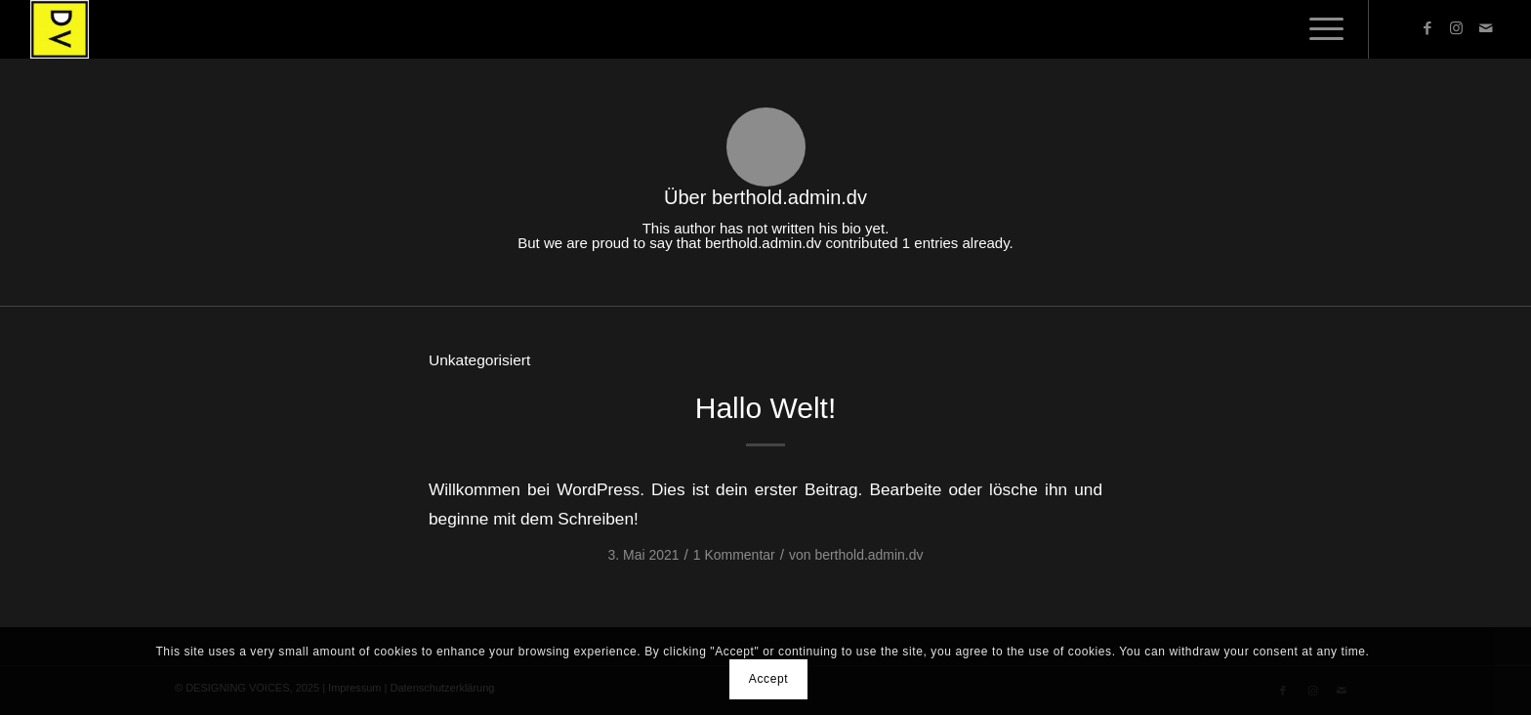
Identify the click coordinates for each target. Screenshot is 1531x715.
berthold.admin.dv (868, 555)
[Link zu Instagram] (1456, 28)
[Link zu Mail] (1486, 28)
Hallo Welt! (766, 408)
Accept (768, 679)
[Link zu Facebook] (1427, 28)
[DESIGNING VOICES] (59, 29)
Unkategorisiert (479, 360)
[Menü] (1320, 29)
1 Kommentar (734, 555)
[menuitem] (1320, 29)
